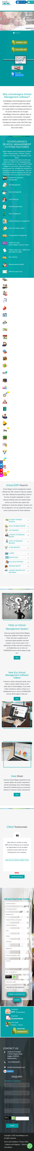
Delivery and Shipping (13, 1144)
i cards (17, 553)
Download (14, 1009)
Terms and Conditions (11, 1142)
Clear (17, 1000)
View (16, 658)
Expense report (17, 566)
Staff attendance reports (17, 542)
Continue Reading (17, 876)
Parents (13, 1025)
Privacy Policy (24, 1142)
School (20, 1025)
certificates (17, 557)
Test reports (17, 530)
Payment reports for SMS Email (17, 571)
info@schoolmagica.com (16, 1067)
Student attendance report (17, 535)
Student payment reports (17, 520)
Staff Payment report (17, 526)
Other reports (17, 547)
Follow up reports (17, 562)
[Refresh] (14, 976)
